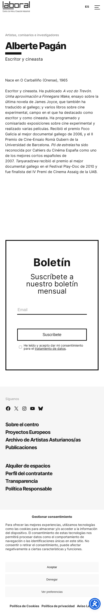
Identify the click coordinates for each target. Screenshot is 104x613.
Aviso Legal (86, 606)
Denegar (52, 579)
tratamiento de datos (50, 348)
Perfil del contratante (28, 473)
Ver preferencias (52, 591)
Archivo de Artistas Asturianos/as (43, 440)
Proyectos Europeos (27, 432)
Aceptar (52, 567)
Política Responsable (28, 489)
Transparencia (21, 481)
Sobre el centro (22, 424)
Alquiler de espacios (27, 466)
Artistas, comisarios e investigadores (32, 35)
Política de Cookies (24, 606)
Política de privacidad (58, 606)
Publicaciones (21, 447)
